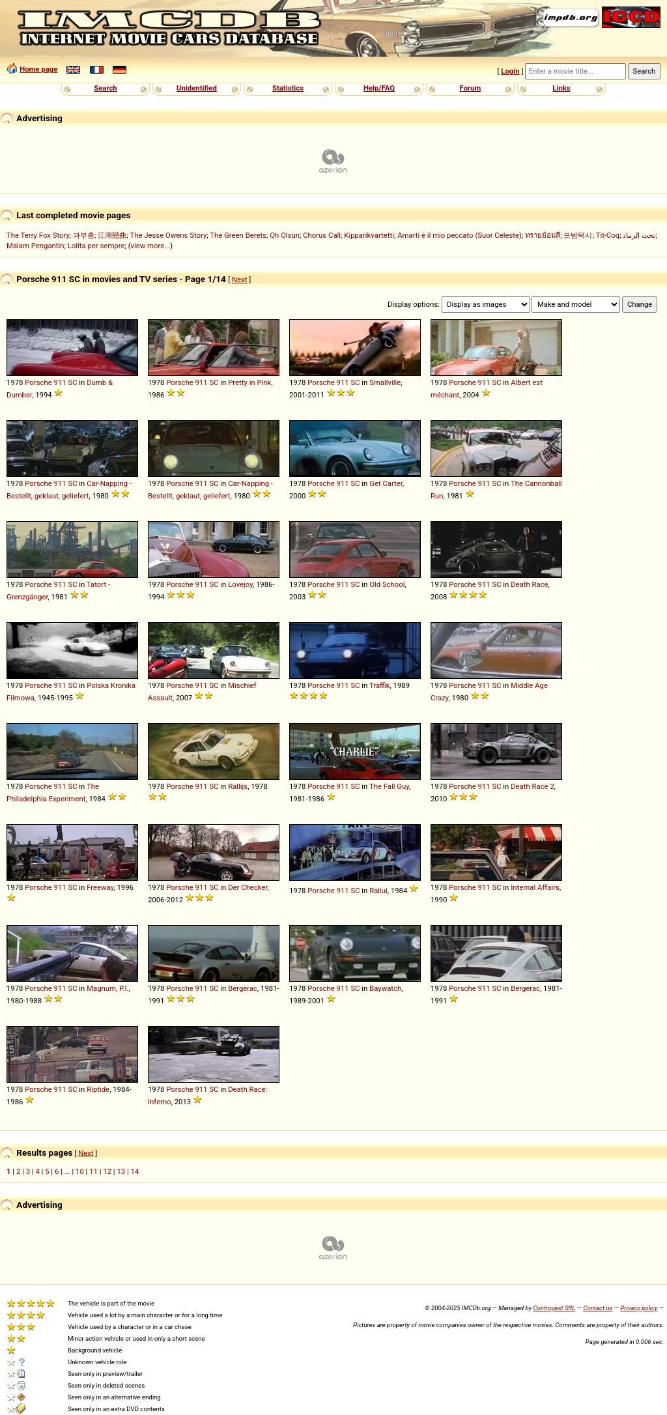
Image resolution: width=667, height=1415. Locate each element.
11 (93, 1171)
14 (135, 1171)
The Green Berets (238, 235)
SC (72, 382)
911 (60, 382)
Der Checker (247, 887)
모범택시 (577, 235)
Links (561, 88)
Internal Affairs (535, 887)
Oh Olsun (285, 235)
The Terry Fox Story (38, 235)
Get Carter (386, 483)
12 (107, 1171)
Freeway (100, 887)
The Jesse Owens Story (168, 235)
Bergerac (242, 988)
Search (105, 88)
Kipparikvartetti (369, 235)
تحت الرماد (639, 235)
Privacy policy (638, 1307)
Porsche (38, 382)
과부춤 (83, 235)
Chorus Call (322, 235)
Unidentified (197, 88)
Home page (38, 69)
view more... (151, 245)
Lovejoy (240, 584)
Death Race (529, 584)
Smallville (385, 382)
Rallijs (238, 786)
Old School (386, 584)
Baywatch (385, 988)
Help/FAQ (379, 88)
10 (80, 1171)
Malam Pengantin (35, 245)
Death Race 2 (532, 786)
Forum (470, 88)
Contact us (597, 1307)
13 (121, 1171)
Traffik (379, 685)
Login (510, 71)
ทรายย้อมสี (542, 235)
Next (239, 279)
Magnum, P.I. (107, 988)
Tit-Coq (608, 235)
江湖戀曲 (112, 235)
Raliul (378, 890)
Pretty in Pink (249, 382)
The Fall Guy (389, 786)
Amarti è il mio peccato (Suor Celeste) (459, 235)
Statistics (288, 88)
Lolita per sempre (96, 245)
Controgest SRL (554, 1307)
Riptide (98, 1089)
